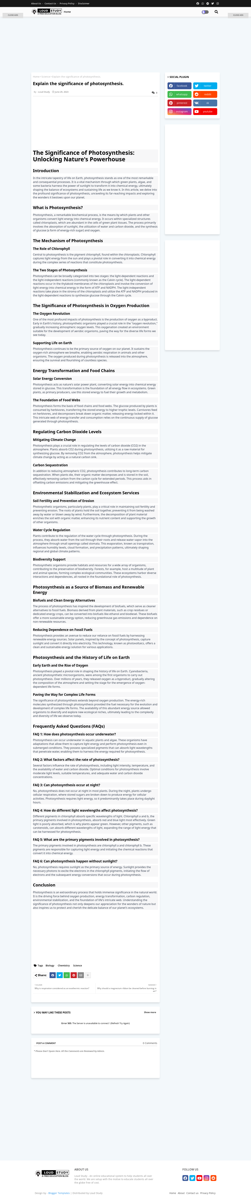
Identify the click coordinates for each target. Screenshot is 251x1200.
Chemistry (64, 965)
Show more (150, 1012)
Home (67, 11)
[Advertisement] (125, 44)
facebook (182, 85)
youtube (207, 111)
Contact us (51, 3)
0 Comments (150, 1043)
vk (207, 103)
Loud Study (96, 1193)
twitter (207, 85)
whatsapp (182, 94)
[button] (13, 15)
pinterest (182, 103)
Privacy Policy (67, 3)
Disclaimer (83, 3)
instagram (182, 111)
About (181, 1193)
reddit (207, 94)
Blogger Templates (59, 1193)
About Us (36, 3)
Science (45, 76)
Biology (50, 965)
